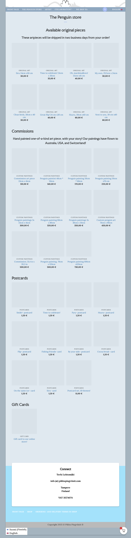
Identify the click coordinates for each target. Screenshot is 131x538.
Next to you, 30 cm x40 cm (106, 116)
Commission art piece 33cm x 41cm (24, 179)
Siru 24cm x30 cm (24, 73)
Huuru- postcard (106, 312)
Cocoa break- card (106, 351)
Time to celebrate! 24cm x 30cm (51, 74)
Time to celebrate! (51, 312)
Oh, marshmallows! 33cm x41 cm (79, 74)
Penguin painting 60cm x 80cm (52, 221)
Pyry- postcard (79, 312)
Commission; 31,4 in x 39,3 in (24, 263)
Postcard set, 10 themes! (78, 390)
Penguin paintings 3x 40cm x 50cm (79, 221)
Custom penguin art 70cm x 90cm (106, 221)
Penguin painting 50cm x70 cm (106, 179)
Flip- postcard (24, 351)
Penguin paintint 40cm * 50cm (51, 179)
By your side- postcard (79, 351)
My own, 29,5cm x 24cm (106, 73)
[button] (105, 9)
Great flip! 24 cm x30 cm (51, 114)
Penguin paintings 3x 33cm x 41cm (24, 221)
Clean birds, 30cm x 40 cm (24, 116)
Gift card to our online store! (24, 440)
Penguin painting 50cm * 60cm (79, 179)
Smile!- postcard (24, 312)
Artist (48, 9)
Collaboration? (64, 9)
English (118, 9)
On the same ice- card (24, 390)
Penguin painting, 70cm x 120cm (52, 263)
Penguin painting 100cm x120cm (79, 263)
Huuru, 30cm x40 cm (79, 114)
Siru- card (51, 390)
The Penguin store (32, 9)
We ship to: (82, 9)
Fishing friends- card (52, 351)
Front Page (13, 9)
